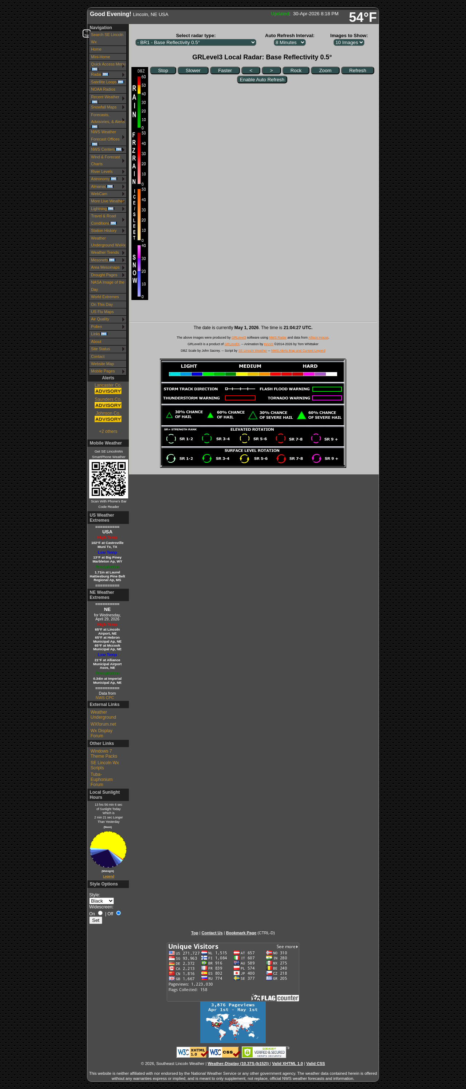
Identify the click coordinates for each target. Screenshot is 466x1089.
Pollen (96, 326)
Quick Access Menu (108, 66)
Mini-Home (100, 57)
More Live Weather (107, 201)
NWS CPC (105, 697)
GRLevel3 (239, 337)
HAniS (268, 344)
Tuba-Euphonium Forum (102, 779)
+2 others (108, 431)
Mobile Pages (103, 371)
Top (194, 933)
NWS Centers (106, 149)
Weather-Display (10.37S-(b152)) (239, 1063)
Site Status (100, 349)
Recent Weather (105, 99)
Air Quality (100, 319)
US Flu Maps (102, 311)
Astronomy (104, 179)
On (92, 913)
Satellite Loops (107, 82)
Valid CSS (315, 1063)
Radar (100, 74)
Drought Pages (104, 275)
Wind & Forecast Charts (105, 160)
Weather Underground (103, 715)
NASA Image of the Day (108, 285)
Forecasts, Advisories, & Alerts (108, 121)
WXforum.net (103, 724)
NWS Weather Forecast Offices (105, 138)
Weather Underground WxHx (108, 241)
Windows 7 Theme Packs (104, 754)
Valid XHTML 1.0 (287, 1063)
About (96, 341)
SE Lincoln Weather (252, 350)
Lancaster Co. (108, 389)
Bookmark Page (241, 933)
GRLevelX (232, 344)
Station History (103, 230)
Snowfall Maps (103, 107)
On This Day (102, 304)
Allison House (318, 337)
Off (110, 913)
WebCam (99, 194)
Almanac (102, 186)
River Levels (101, 171)
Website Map (102, 364)
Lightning (102, 208)
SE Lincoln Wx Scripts (105, 765)
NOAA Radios (103, 89)
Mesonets (103, 260)
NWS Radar (278, 337)
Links (99, 334)
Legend (108, 876)
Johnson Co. (108, 417)
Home (96, 49)
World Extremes (105, 297)
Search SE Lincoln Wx (107, 38)
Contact (97, 356)
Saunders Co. (108, 403)
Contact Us (211, 933)
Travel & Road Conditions (104, 219)
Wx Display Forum (101, 733)
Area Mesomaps (105, 267)
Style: (94, 894)
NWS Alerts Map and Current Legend (298, 350)
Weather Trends (105, 252)
